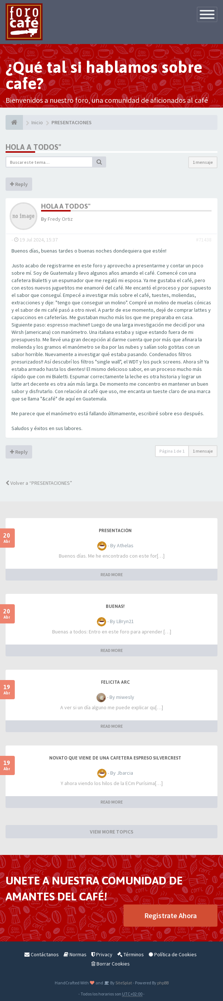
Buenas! (115, 606)
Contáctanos (41, 954)
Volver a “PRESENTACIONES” (39, 483)
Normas (75, 954)
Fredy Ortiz (60, 219)
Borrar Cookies (110, 963)
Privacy (101, 954)
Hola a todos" (33, 147)
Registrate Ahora (170, 915)
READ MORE (112, 574)
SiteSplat (123, 982)
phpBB (163, 982)
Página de (172, 451)
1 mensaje (203, 162)
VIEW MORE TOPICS (112, 831)
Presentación (115, 530)
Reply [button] (19, 184)
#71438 (204, 239)
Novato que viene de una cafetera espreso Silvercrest (115, 758)
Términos (130, 954)
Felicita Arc (115, 682)
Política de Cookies (173, 954)
